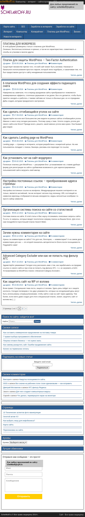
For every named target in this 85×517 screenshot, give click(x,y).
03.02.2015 (18, 161)
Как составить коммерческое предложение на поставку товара (29, 333)
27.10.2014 (18, 262)
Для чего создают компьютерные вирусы (33, 392)
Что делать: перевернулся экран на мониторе (36, 396)
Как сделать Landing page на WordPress (28, 137)
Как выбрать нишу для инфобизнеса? (19, 421)
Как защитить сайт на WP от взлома (26, 281)
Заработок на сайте (65, 26)
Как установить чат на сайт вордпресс (27, 158)
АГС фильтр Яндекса (37, 387)
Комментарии (56, 63)
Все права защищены (74, 514)
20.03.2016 (18, 89)
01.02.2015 (18, 187)
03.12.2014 (18, 236)
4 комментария (57, 115)
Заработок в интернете (41, 26)
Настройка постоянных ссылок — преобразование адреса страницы (40, 182)
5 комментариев (57, 285)
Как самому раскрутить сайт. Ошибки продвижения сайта (27, 345)
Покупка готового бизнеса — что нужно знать (22, 341)
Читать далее (76, 75)
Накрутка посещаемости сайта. (32, 379)
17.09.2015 (18, 115)
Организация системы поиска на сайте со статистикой (38, 209)
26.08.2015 (18, 141)
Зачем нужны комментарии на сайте (26, 232)
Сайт (61, 514)
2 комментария (57, 262)
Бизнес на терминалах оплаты (16, 349)
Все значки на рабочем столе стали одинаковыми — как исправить (43, 383)
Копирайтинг (37, 31)
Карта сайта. (9, 26)
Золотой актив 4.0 (10, 417)
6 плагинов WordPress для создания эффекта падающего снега (39, 84)
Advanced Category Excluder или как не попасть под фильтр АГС (40, 257)
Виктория (7, 379)
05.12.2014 (18, 213)
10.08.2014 (18, 285)
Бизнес (77, 31)
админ (7, 63)
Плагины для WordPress (58, 31)
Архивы (6, 442)
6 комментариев (57, 236)
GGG (5, 383)
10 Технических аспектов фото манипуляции (22, 412)
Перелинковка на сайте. (13, 430)
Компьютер (21, 31)
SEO (23, 26)
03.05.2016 (18, 63)
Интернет (8, 31)
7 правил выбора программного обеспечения (22, 337)
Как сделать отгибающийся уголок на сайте (31, 111)
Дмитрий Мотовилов (11, 387)
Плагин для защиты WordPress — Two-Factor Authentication (40, 60)
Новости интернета (12, 36)
